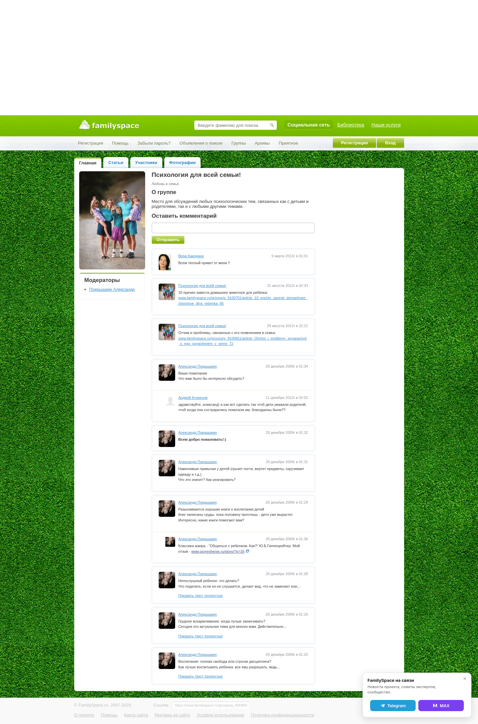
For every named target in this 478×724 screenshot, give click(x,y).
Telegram (393, 705)
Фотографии (182, 162)
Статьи (115, 162)
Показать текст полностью (200, 596)
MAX (441, 705)
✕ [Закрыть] (465, 678)
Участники (146, 162)
